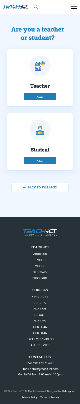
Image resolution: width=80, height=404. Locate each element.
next (40, 96)
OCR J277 (40, 302)
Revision (40, 260)
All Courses (40, 345)
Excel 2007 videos (40, 339)
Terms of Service (49, 397)
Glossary (40, 272)
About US (40, 254)
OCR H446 (40, 333)
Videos (40, 266)
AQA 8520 (40, 321)
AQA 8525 (40, 309)
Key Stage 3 (40, 296)
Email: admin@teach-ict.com (40, 369)
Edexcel (40, 315)
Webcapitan (68, 391)
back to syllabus (40, 187)
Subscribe (40, 278)
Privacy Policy (29, 397)
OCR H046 (40, 327)
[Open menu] (74, 7)
